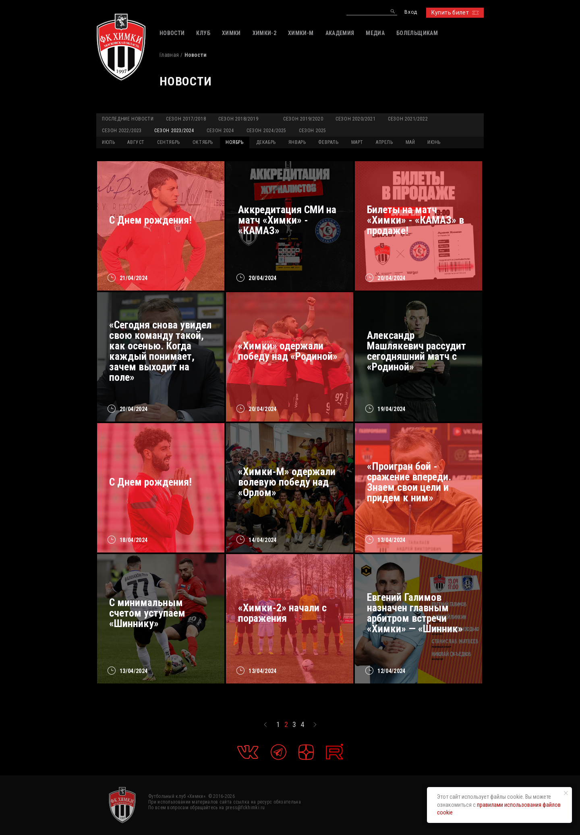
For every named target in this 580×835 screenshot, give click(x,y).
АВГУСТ (136, 142)
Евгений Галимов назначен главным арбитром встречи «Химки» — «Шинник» (415, 613)
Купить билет (454, 12)
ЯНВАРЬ (297, 142)
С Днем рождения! (150, 220)
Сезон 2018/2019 (238, 119)
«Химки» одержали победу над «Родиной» (288, 351)
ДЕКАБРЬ (266, 142)
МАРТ (357, 142)
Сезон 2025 (312, 130)
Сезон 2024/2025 (266, 130)
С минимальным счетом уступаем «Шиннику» (147, 612)
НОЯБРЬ (235, 142)
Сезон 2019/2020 (303, 119)
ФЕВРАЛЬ (328, 142)
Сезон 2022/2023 (122, 130)
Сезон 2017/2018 (186, 119)
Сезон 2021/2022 (408, 119)
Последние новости (127, 119)
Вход (410, 12)
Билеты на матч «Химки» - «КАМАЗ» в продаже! (415, 220)
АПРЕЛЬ (384, 142)
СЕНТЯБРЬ (168, 142)
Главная (169, 55)
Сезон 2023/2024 (174, 130)
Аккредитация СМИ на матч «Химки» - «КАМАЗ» (287, 220)
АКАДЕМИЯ (339, 33)
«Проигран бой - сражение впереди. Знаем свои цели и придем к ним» (409, 482)
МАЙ (410, 142)
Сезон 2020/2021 (355, 119)
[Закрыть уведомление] (566, 793)
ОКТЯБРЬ (203, 142)
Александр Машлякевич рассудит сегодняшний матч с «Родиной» (416, 351)
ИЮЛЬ (108, 142)
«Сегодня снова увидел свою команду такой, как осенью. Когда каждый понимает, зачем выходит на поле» (160, 351)
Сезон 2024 (220, 130)
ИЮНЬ (433, 142)
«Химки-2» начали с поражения (282, 613)
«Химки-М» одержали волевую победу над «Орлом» (287, 482)
